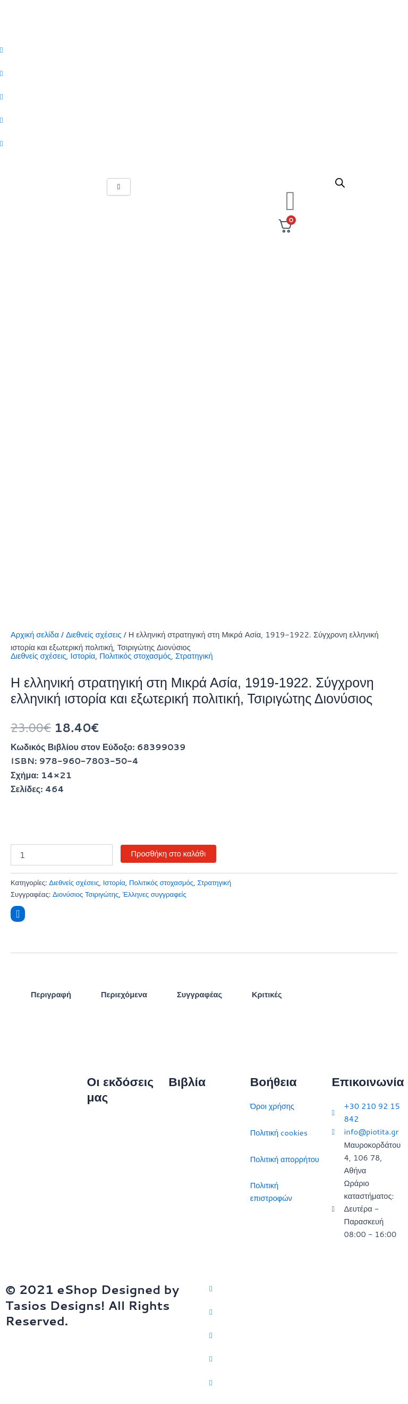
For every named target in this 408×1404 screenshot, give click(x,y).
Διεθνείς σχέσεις (94, 634)
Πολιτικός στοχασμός (135, 655)
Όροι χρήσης (272, 1106)
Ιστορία (83, 655)
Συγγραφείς (107, 1227)
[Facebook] (204, 72)
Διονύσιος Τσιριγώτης (85, 894)
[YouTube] (306, 1381)
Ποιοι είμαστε (109, 1148)
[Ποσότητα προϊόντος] (62, 854)
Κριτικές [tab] (267, 994)
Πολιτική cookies (279, 1132)
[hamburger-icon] (119, 187)
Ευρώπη (183, 1224)
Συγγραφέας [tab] (199, 994)
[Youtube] (204, 143)
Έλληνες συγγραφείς (154, 894)
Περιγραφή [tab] (51, 994)
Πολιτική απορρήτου (284, 1159)
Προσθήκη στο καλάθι (168, 853)
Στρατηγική (194, 655)
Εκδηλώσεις (107, 1201)
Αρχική (98, 1122)
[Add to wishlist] (18, 914)
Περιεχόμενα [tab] (124, 994)
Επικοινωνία (108, 1174)
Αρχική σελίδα (35, 634)
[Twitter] (204, 49)
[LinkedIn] (204, 119)
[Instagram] (204, 96)
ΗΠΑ (176, 1250)
